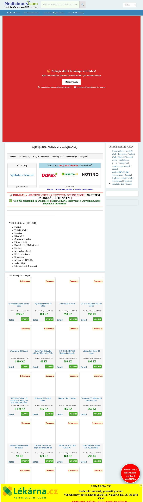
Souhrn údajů (71, 156)
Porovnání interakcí (31, 13)
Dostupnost (83, 156)
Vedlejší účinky (24, 156)
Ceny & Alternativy (76, 13)
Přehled (13, 156)
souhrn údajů (19, 263)
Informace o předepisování (25, 266)
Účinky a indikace (22, 254)
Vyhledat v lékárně (22, 175)
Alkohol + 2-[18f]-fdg (23, 260)
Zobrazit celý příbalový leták (26, 245)
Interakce (18, 233)
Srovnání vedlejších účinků (53, 13)
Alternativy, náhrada (22, 251)
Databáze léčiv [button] (13, 13)
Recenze (18, 248)
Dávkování (19, 236)
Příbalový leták (57, 156)
